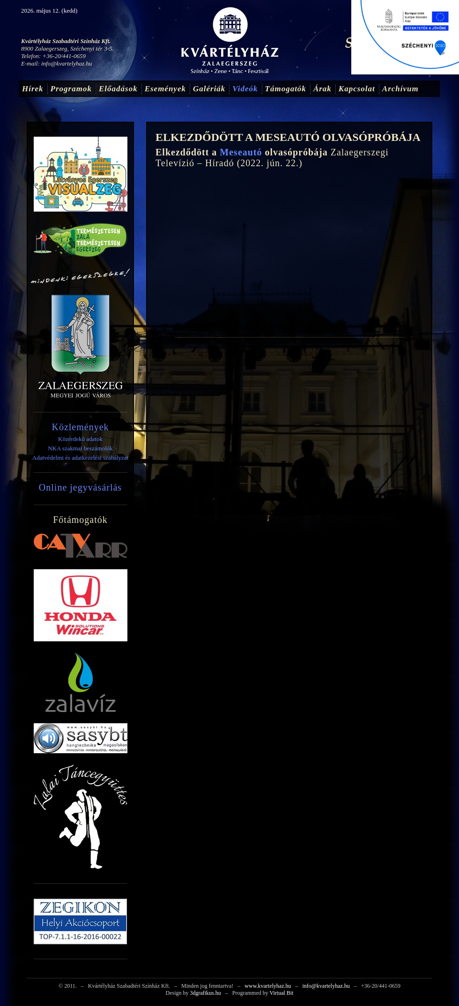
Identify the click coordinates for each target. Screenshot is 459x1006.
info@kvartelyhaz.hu (66, 63)
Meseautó (241, 152)
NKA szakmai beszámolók (80, 448)
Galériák (209, 88)
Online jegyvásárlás (80, 487)
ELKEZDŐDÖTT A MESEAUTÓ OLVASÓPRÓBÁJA (288, 137)
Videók (245, 88)
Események (165, 88)
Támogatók (285, 88)
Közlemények (80, 427)
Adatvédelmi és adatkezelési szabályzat (80, 457)
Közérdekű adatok (80, 438)
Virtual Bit (282, 993)
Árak (322, 88)
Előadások (118, 88)
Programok (71, 88)
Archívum (400, 88)
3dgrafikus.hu (205, 993)
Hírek (33, 88)
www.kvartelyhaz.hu (267, 986)
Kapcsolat (357, 88)
